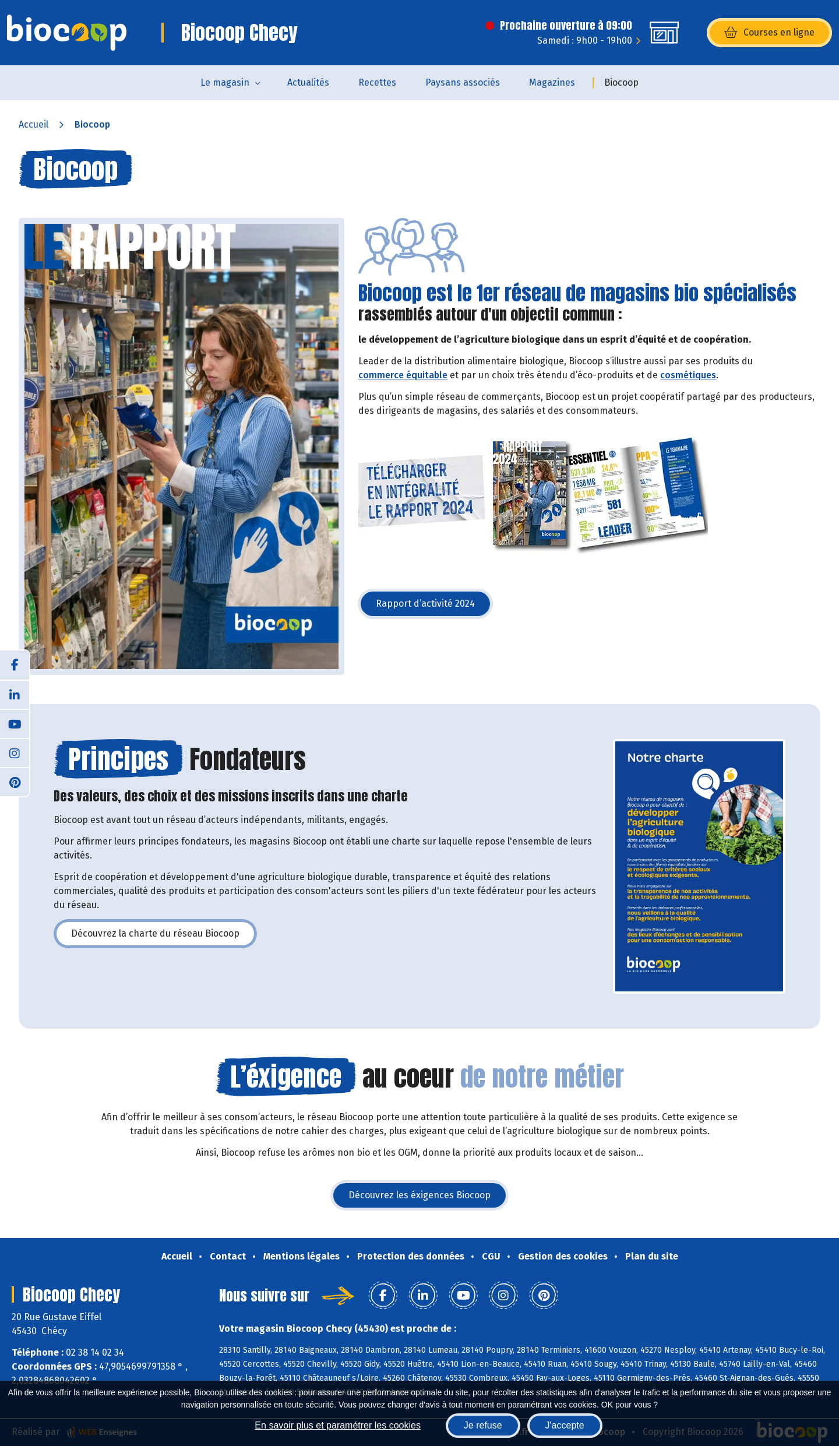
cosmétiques (688, 375)
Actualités (308, 82)
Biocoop (621, 82)
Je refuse (483, 1425)
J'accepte (564, 1425)
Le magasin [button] (224, 82)
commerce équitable (402, 375)
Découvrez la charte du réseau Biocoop (164, 937)
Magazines (552, 82)
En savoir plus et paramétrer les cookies (338, 1425)
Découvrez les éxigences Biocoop (428, 1199)
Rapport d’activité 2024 (434, 607)
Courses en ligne (769, 32)
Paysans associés (462, 82)
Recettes (377, 82)
